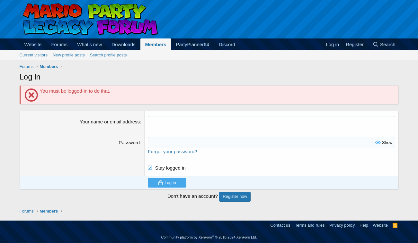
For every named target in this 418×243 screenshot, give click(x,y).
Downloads (123, 44)
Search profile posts (108, 55)
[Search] (384, 44)
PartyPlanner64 (192, 44)
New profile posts (69, 55)
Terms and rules (310, 225)
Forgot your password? (172, 151)
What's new (89, 44)
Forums (59, 44)
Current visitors (34, 55)
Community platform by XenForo (209, 237)
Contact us (280, 225)
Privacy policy (342, 225)
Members (155, 44)
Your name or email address (110, 121)
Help (364, 225)
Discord (227, 44)
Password (129, 142)
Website (33, 44)
